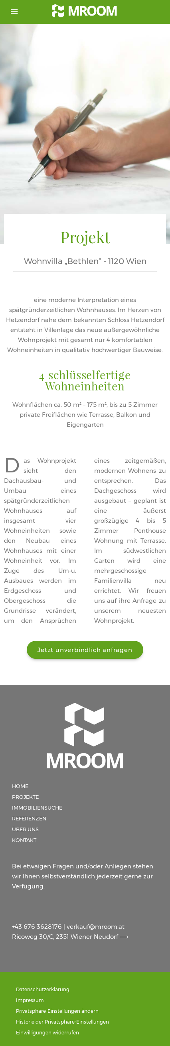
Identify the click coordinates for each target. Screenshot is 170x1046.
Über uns (25, 829)
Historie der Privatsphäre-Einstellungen (62, 1022)
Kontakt (24, 840)
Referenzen (29, 818)
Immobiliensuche (37, 807)
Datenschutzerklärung (42, 989)
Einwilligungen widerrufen (47, 1033)
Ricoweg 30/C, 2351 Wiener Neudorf (66, 936)
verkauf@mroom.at (96, 926)
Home (20, 786)
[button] (85, 650)
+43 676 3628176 (37, 926)
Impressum (30, 1000)
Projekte (25, 797)
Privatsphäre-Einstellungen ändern (57, 1011)
